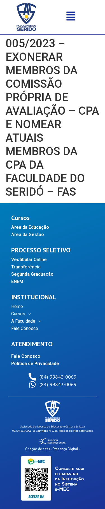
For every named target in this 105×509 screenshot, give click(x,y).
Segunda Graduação (32, 274)
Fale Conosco (24, 328)
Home (17, 306)
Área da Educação (30, 227)
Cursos (22, 314)
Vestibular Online (29, 259)
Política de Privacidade (35, 363)
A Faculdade (27, 321)
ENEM (17, 281)
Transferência (26, 267)
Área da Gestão (27, 234)
